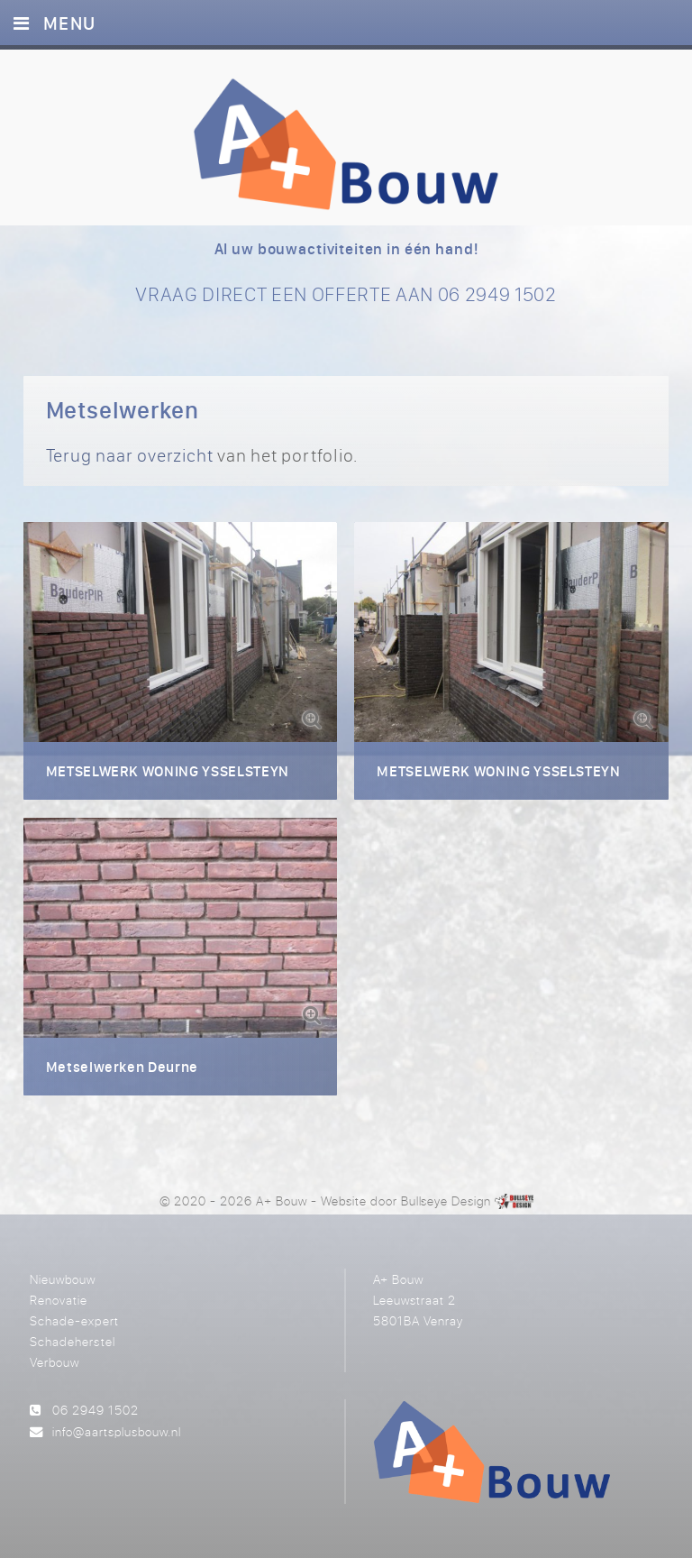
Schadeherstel (72, 1341)
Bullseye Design (446, 1200)
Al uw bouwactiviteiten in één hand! (346, 249)
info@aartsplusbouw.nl (116, 1431)
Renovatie (58, 1299)
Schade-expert (74, 1320)
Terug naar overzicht (130, 455)
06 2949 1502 (95, 1409)
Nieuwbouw (63, 1279)
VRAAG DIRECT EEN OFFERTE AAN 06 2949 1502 (345, 294)
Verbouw (54, 1361)
